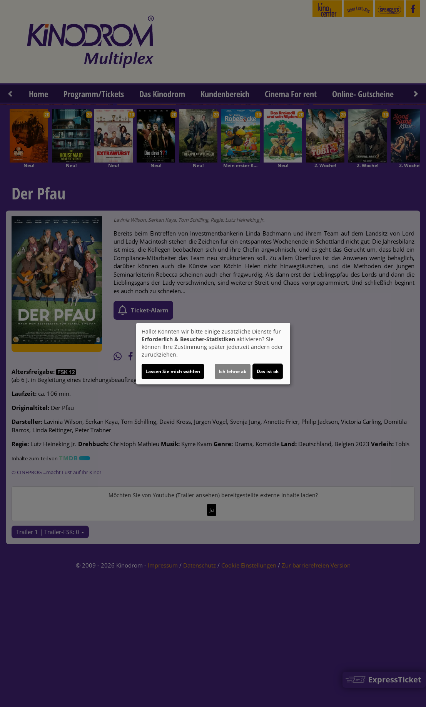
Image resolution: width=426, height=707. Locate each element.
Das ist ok (268, 371)
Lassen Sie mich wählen (172, 371)
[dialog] (213, 353)
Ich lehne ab (233, 371)
